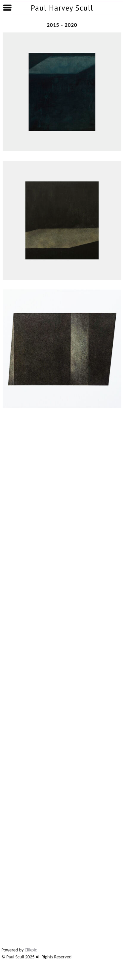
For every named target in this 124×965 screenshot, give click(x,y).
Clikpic (31, 950)
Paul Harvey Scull (62, 8)
